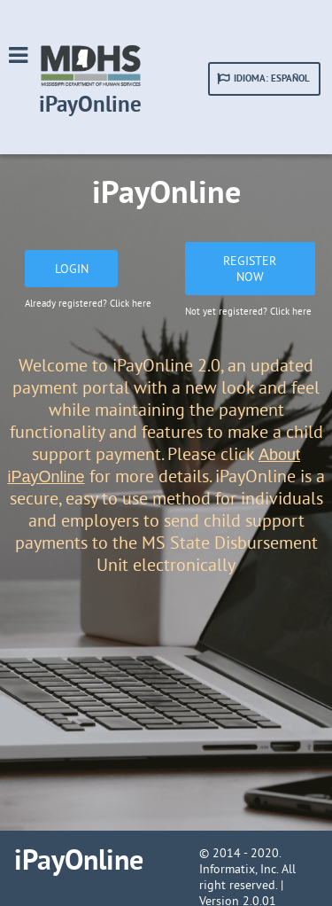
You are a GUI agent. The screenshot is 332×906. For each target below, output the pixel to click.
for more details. (148, 476)
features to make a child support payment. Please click (177, 442)
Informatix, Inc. (238, 869)
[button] (264, 79)
